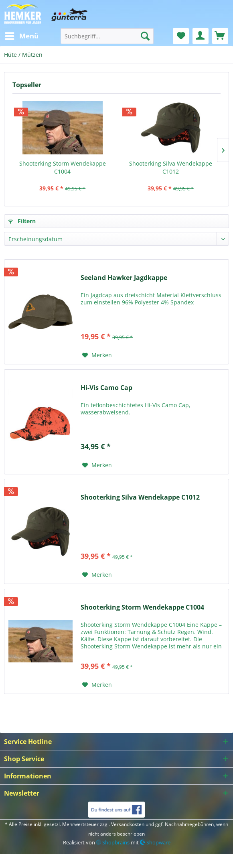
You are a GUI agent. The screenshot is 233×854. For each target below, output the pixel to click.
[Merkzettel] (181, 36)
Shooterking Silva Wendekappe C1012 (170, 167)
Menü (21, 35)
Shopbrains (113, 842)
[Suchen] (145, 36)
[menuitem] (21, 36)
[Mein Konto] (200, 36)
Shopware (155, 842)
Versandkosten (127, 824)
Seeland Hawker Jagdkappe (124, 278)
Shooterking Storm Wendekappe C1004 (62, 167)
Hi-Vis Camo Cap (106, 388)
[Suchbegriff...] (107, 36)
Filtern (22, 221)
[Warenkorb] (220, 36)
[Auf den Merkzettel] (97, 355)
